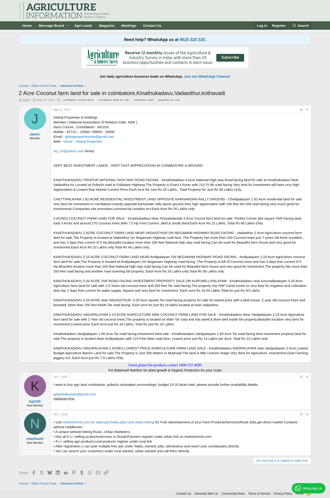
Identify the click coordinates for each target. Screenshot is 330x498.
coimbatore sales (143, 100)
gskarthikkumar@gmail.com (74, 394)
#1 (307, 109)
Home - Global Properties (82, 141)
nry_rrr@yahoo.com (68, 151)
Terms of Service (259, 493)
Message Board (51, 25)
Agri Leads (83, 25)
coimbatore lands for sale (113, 100)
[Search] (300, 25)
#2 (307, 376)
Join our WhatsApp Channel (207, 76)
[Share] (301, 109)
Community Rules (233, 493)
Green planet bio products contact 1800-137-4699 (165, 365)
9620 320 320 (192, 39)
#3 (307, 414)
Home (27, 25)
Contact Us (152, 25)
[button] (67, 25)
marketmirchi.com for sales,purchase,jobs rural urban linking (108, 422)
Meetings (128, 25)
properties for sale (169, 100)
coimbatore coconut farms (78, 100)
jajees (26, 100)
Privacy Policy (283, 493)
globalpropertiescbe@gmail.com (89, 137)
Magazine (107, 25)
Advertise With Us (206, 493)
